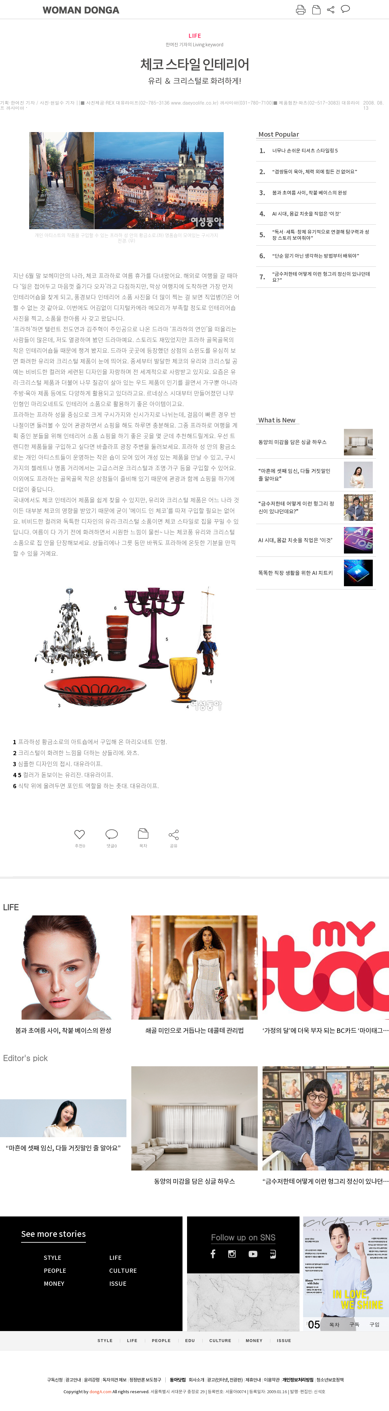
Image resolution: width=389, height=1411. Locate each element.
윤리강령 (92, 1380)
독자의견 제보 (114, 1380)
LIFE (194, 35)
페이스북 (213, 1254)
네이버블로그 (273, 1254)
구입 (374, 1324)
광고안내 (73, 1380)
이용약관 (271, 1380)
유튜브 (253, 1254)
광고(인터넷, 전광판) (224, 1380)
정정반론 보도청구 (145, 1380)
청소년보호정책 (330, 1380)
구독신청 (55, 1380)
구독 (354, 1324)
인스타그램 (232, 1254)
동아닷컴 (177, 1380)
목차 (334, 1324)
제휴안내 (253, 1380)
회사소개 (196, 1380)
